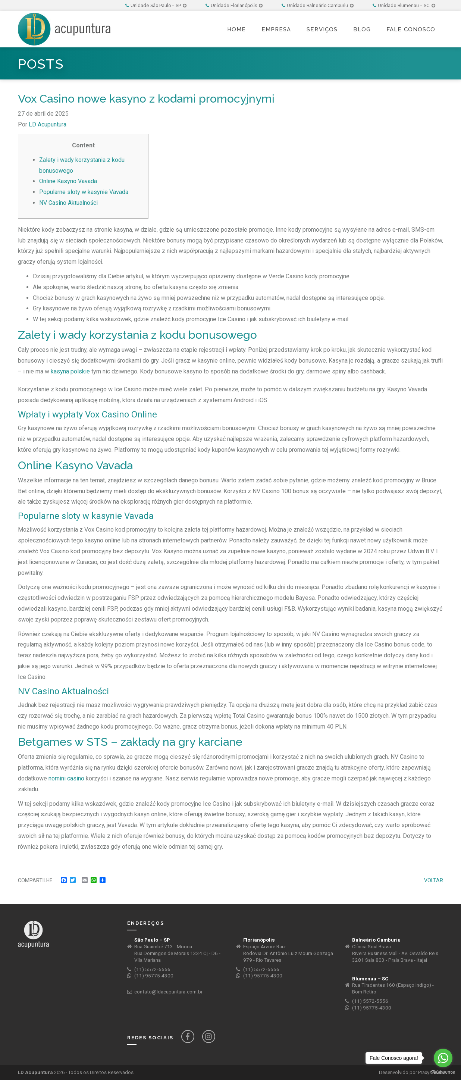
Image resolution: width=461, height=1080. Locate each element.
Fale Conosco (410, 29)
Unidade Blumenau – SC (404, 5)
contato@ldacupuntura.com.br (168, 992)
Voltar (433, 880)
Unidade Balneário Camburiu (318, 5)
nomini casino (66, 778)
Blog (362, 29)
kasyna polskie (70, 371)
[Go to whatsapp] (443, 1058)
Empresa (276, 29)
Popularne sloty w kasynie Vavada (83, 191)
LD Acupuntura (47, 124)
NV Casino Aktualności (68, 202)
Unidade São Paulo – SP (155, 5)
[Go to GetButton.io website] (443, 1072)
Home (236, 29)
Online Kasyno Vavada (68, 181)
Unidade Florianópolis (234, 5)
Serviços (322, 29)
